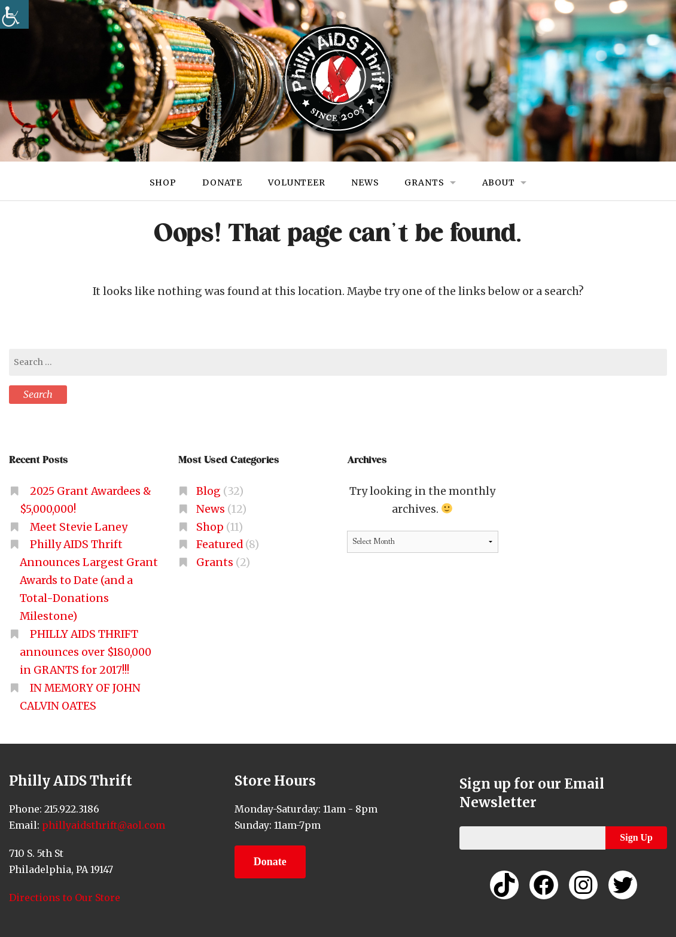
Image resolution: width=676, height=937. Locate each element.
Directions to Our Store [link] (64, 897)
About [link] (498, 182)
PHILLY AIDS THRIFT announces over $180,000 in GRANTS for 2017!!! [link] (85, 652)
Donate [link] (222, 182)
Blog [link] (208, 491)
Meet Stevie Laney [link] (78, 527)
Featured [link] (219, 544)
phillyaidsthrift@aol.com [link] (102, 825)
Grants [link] (424, 182)
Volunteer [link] (296, 182)
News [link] (365, 182)
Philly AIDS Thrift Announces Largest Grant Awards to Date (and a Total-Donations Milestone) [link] (89, 580)
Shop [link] (162, 182)
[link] (14, 14)
